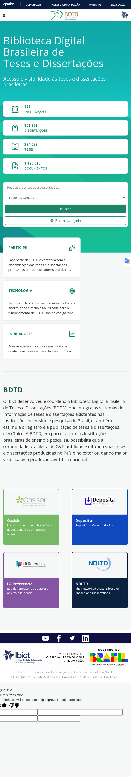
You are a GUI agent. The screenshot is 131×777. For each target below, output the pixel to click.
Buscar (65, 209)
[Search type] (65, 197)
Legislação (118, 4)
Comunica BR (34, 4)
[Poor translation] (14, 705)
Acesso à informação (66, 4)
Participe (95, 4)
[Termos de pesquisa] (65, 187)
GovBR (8, 4)
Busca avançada (65, 220)
